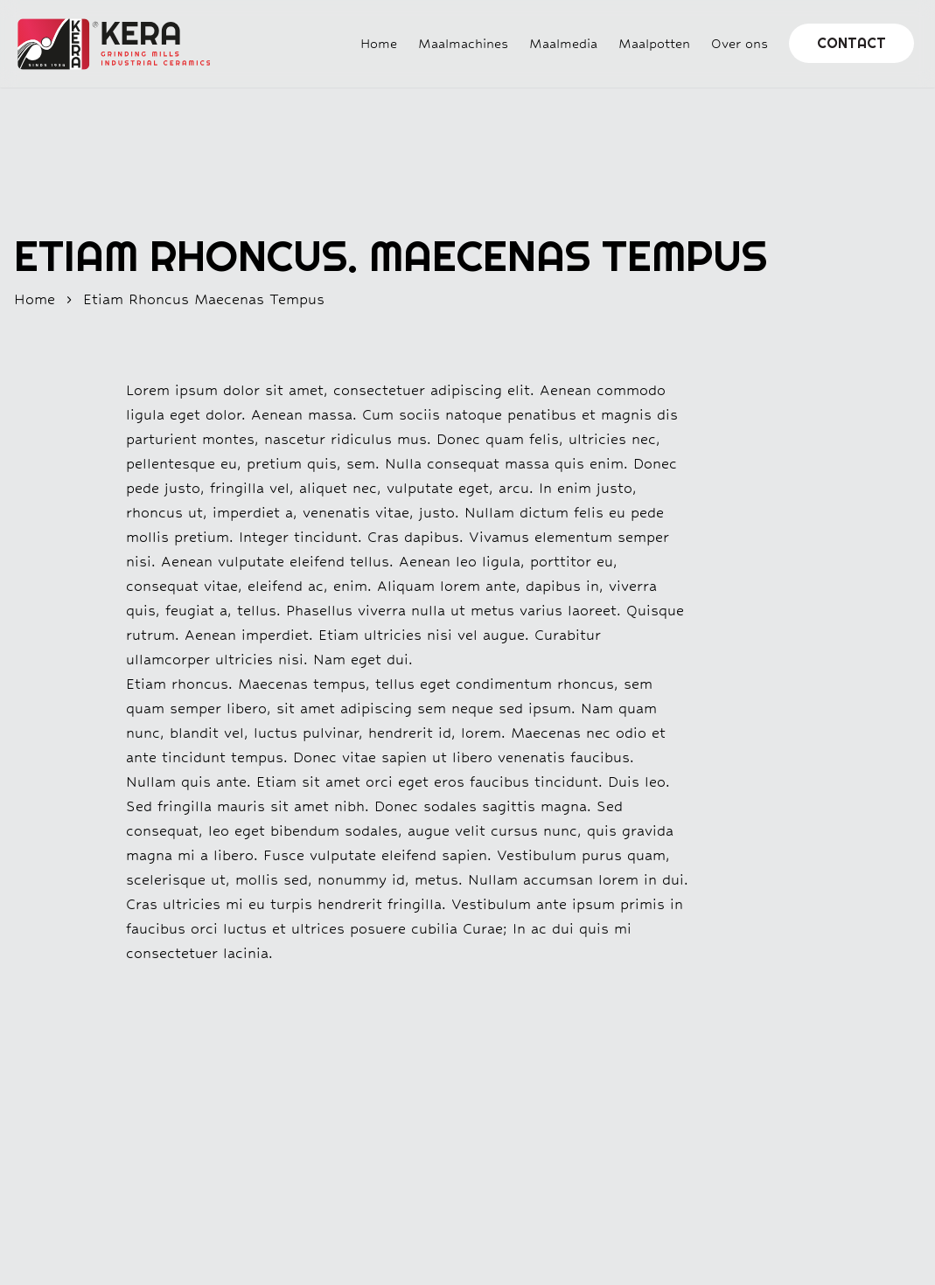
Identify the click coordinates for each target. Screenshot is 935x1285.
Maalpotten (654, 43)
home (34, 299)
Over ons (739, 43)
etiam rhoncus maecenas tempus (203, 299)
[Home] (105, 44)
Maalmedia (563, 43)
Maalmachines (463, 43)
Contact (851, 43)
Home (378, 43)
